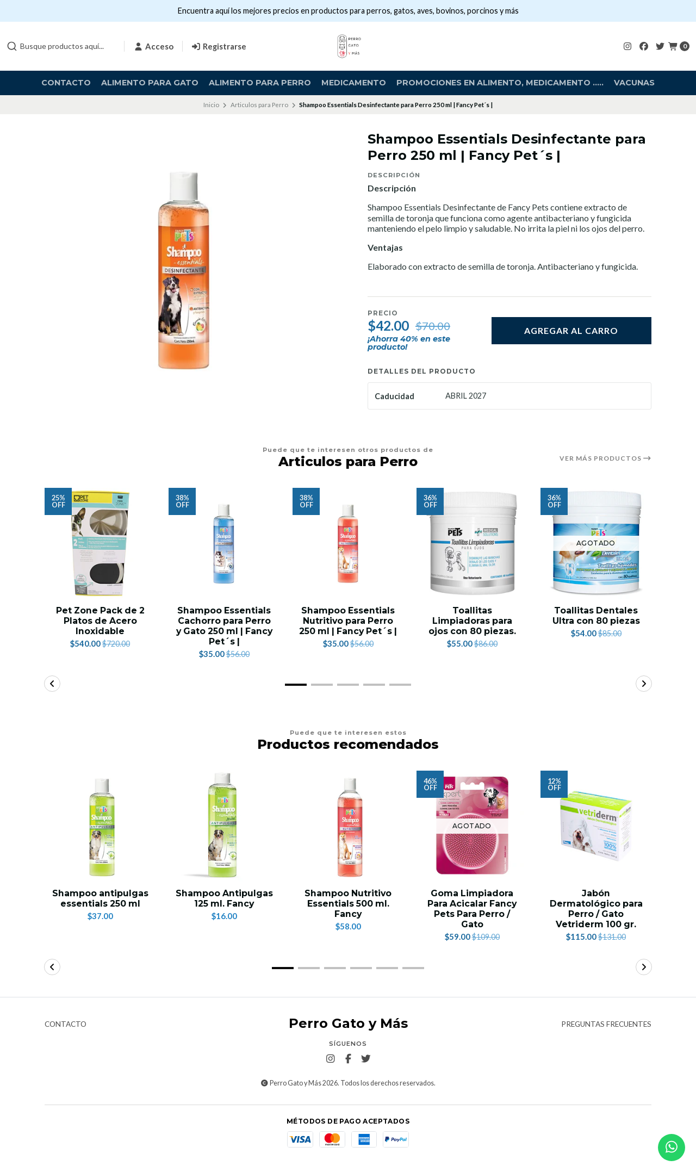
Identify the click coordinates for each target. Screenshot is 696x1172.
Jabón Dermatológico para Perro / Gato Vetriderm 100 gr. (596, 910)
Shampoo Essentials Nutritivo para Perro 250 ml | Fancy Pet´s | (348, 626)
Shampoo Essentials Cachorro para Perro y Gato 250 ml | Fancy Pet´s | (224, 626)
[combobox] (61, 46)
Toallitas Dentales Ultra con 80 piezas (596, 615)
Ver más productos (605, 458)
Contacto (66, 83)
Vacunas (634, 83)
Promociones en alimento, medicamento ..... (500, 83)
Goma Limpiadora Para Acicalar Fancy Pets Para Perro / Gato (472, 910)
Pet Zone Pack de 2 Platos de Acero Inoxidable (100, 620)
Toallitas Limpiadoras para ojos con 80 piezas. (472, 620)
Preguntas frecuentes (606, 1025)
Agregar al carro (571, 330)
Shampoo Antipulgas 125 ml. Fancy (224, 899)
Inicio (211, 104)
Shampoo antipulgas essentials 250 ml (100, 899)
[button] (296, 685)
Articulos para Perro (259, 104)
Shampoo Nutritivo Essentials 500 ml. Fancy (348, 904)
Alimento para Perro (260, 83)
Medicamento (353, 83)
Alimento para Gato (149, 83)
